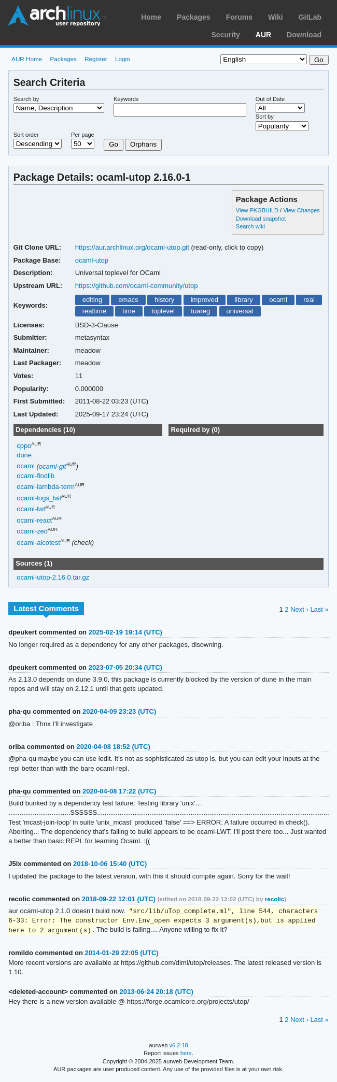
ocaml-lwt (31, 509)
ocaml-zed (32, 531)
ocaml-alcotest (38, 542)
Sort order (26, 135)
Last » (319, 609)
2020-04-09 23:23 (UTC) (119, 711)
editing (92, 300)
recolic (275, 899)
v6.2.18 (179, 1047)
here (186, 1054)
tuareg (200, 311)
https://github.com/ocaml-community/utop (136, 286)
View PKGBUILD (258, 210)
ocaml (278, 300)
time (128, 311)
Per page (82, 135)
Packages (193, 17)
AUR (263, 35)
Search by (26, 99)
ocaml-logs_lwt (39, 498)
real (309, 300)
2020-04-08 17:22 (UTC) (119, 791)
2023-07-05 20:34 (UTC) (125, 667)
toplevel (163, 311)
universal (240, 311)
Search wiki (250, 226)
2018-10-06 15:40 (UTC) (110, 864)
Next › (299, 609)
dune (24, 455)
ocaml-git (52, 466)
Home (151, 17)
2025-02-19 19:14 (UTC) (125, 632)
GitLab (310, 17)
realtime (94, 311)
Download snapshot (261, 218)
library (243, 300)
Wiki (275, 17)
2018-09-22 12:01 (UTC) (119, 899)
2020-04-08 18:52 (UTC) (113, 747)
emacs (128, 300)
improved (204, 300)
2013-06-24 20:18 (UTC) (156, 993)
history (164, 300)
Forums (239, 17)
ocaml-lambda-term (46, 486)
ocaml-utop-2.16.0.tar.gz (53, 577)
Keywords (126, 99)
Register (96, 58)
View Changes (301, 210)
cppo (24, 446)
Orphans (143, 144)
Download (304, 35)
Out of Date (270, 99)
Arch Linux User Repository (57, 15)
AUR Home (26, 58)
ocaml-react (34, 520)
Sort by (265, 116)
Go (113, 144)
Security (226, 35)
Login (122, 58)
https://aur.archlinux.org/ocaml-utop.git (132, 247)
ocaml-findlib (35, 476)
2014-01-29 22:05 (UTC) (121, 954)
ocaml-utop (91, 260)
